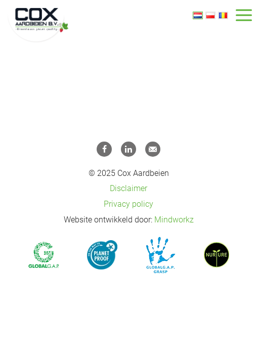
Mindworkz (174, 219)
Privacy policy (128, 204)
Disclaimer (128, 188)
